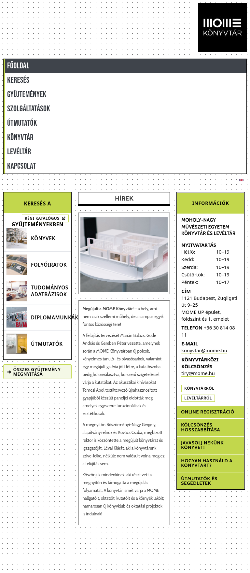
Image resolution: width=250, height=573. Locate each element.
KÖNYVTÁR (20, 138)
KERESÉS (18, 80)
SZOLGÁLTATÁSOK (28, 109)
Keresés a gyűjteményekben (37, 206)
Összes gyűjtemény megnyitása (34, 371)
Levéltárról (198, 398)
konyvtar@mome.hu (204, 350)
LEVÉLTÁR (19, 152)
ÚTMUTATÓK (22, 123)
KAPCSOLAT (21, 166)
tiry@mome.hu (198, 373)
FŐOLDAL (18, 66)
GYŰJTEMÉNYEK (26, 95)
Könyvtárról (199, 388)
